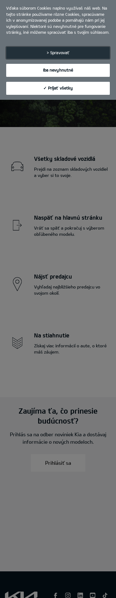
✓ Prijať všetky (58, 84)
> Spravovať (58, 48)
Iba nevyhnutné (58, 66)
